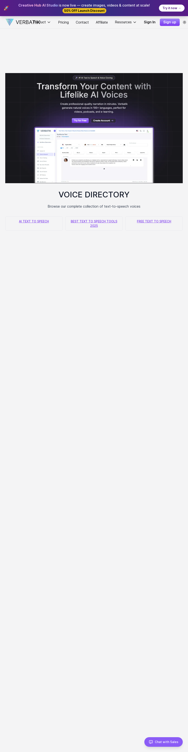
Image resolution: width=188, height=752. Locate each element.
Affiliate (102, 22)
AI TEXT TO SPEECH (34, 221)
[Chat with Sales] (163, 742)
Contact (82, 22)
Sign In (149, 22)
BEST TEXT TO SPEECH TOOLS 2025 (94, 223)
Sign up (169, 22)
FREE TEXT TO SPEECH (154, 221)
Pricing (63, 22)
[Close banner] (183, 8)
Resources (126, 22)
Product (42, 22)
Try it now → (171, 8)
